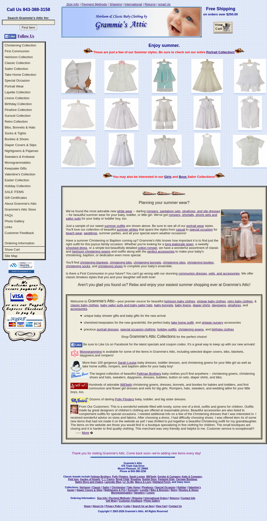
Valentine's (194, 487)
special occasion (201, 229)
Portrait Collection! (220, 52)
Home (87, 506)
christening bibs (121, 262)
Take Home (133, 487)
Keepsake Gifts (16, 168)
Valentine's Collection (20, 174)
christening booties (200, 262)
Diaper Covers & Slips (20, 145)
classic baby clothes (84, 305)
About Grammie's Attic (21, 203)
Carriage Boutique (186, 479)
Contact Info (188, 498)
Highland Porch (161, 482)
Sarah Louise (127, 362)
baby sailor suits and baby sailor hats (126, 305)
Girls (168, 177)
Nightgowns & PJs (115, 490)
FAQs (9, 215)
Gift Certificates (16, 198)
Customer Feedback (19, 233)
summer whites (127, 229)
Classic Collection (17, 63)
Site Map (11, 256)
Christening (118, 487)
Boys (183, 177)
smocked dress (76, 248)
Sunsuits (133, 490)
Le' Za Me (128, 482)
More (85, 433)
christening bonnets (147, 262)
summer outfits (114, 226)
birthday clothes (223, 329)
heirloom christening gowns (91, 251)
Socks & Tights (15, 133)
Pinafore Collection (18, 110)
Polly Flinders (124, 399)
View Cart (161, 506)
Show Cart (12, 249)
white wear (124, 211)
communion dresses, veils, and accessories (209, 273)
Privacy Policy (114, 506)
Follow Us (26, 36)
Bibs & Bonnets (160, 490)
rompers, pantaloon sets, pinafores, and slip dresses (183, 211)
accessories (78, 309)
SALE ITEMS (14, 192)
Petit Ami (73, 479)
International (133, 4)
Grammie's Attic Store (20, 209)
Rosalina (135, 479)
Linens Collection (17, 98)
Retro (174, 490)
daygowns (219, 305)
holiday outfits (167, 329)
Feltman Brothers (149, 373)
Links (8, 227)
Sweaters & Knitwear (20, 157)
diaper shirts (201, 305)
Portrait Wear (14, 86)
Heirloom (84, 487)
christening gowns (191, 329)
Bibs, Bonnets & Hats (20, 127)
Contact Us (175, 506)
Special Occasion (17, 80)
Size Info (72, 4)
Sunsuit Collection (18, 115)
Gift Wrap (111, 501)
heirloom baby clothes (179, 301)
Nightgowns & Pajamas (21, 151)
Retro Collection (16, 121)
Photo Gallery (14, 221)
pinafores (234, 305)
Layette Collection (17, 92)
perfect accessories (161, 251)
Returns (150, 4)
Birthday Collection (18, 104)
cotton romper (147, 248)
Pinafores (147, 487)
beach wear (74, 233)
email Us (164, 4)
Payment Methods (94, 4)
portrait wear (195, 226)
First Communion (17, 51)
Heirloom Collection (19, 57)
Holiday (181, 487)
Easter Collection (17, 180)
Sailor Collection (16, 69)
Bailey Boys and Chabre (89, 482)
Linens (151, 492)
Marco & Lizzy (143, 482)
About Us (98, 506)
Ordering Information (19, 243)
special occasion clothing (138, 329)
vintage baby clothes (211, 301)
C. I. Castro (107, 479)
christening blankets (94, 262)
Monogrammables (18, 162)
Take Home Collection (20, 74)
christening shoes (110, 266)
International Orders (156, 498)
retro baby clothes (240, 301)
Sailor (106, 487)
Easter (71, 490)
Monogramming (91, 351)
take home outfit (182, 322)
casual (180, 229)
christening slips (174, 262)
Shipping (115, 4)
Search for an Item (143, 506)
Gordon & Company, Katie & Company (180, 476)
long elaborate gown (179, 244)
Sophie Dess (149, 479)
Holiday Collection (18, 186)
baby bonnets (163, 305)
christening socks (78, 266)
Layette (144, 490)
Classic (96, 487)
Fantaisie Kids (166, 479)
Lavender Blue (113, 482)
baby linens (183, 305)
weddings (90, 233)
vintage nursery (212, 322)
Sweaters (139, 492)
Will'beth (126, 384)
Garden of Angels (90, 479)
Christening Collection (20, 45)
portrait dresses (108, 329)
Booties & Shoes (17, 139)
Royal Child (122, 479)
